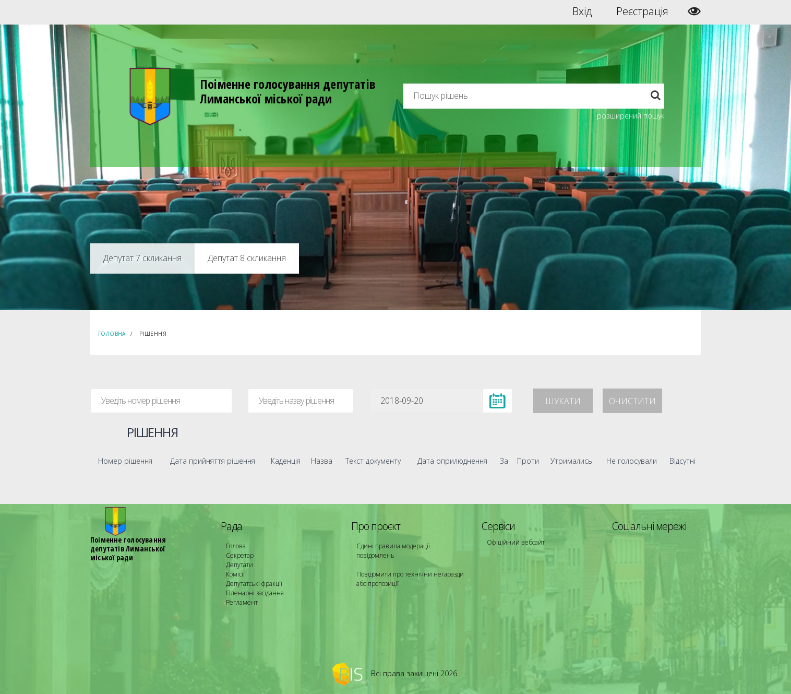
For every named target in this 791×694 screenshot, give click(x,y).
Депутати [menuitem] (239, 564)
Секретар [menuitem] (240, 555)
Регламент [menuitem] (242, 602)
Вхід (582, 11)
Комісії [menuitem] (235, 574)
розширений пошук (630, 116)
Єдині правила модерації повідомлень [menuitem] (393, 551)
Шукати (563, 401)
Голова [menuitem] (236, 546)
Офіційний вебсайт (516, 542)
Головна (112, 333)
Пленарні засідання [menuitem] (255, 593)
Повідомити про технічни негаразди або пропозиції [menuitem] (410, 579)
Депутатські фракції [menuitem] (254, 583)
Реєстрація (642, 11)
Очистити (632, 401)
